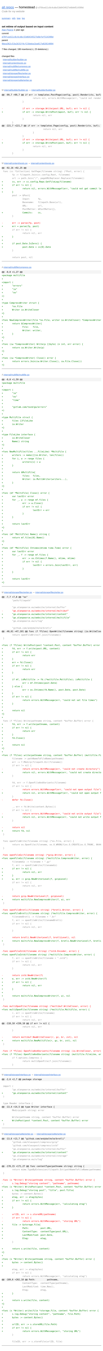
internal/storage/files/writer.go (17, 73)
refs (14, 18)
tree (19, 18)
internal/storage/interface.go (16, 77)
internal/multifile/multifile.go (16, 70)
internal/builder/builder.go (15, 59)
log (23, 18)
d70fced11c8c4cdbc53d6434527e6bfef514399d (27, 37)
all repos (8, 7)
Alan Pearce (7, 30)
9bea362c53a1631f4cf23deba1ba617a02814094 (27, 43)
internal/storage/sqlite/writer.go (17, 80)
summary (6, 18)
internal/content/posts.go (14, 63)
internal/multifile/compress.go (17, 66)
